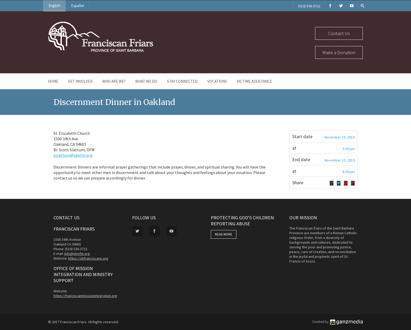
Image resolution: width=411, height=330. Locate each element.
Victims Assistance (254, 81)
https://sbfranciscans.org (88, 258)
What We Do (146, 81)
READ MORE (223, 234)
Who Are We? (114, 81)
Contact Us (339, 33)
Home (53, 81)
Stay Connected (182, 81)
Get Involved (80, 81)
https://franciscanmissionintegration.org (85, 295)
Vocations (217, 81)
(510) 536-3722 (309, 6)
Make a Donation (338, 52)
